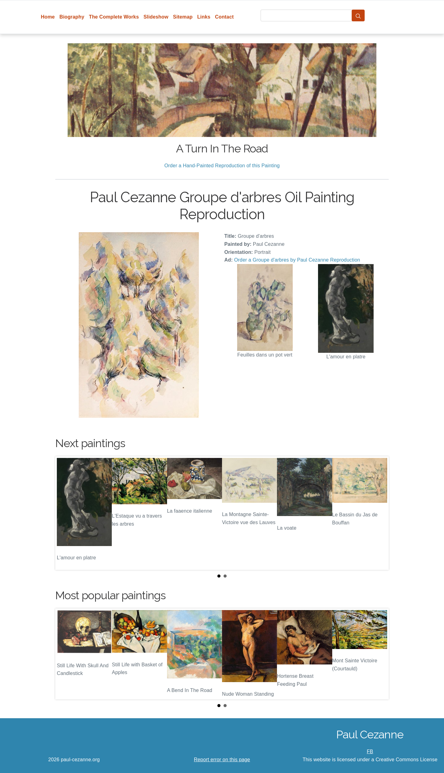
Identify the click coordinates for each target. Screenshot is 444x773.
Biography (71, 16)
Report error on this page (222, 759)
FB (370, 751)
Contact (224, 16)
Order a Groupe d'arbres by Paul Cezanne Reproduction (297, 260)
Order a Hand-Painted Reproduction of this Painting (222, 165)
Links (204, 16)
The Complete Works (114, 16)
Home (48, 16)
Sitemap (182, 16)
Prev (65, 513)
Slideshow (156, 16)
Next (379, 513)
